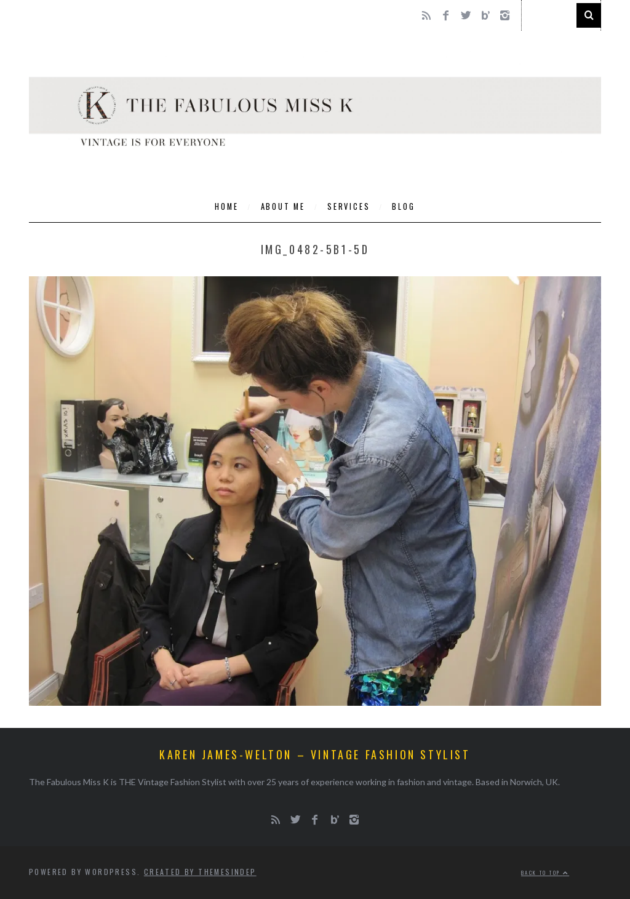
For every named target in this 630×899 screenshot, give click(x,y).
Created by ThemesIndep (200, 871)
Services (348, 206)
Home (226, 206)
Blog (403, 206)
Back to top (545, 872)
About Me (283, 206)
